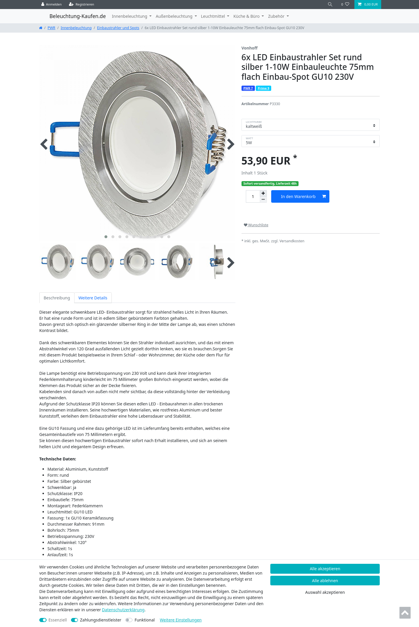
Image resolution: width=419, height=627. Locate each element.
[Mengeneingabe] (253, 196)
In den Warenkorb (303, 196)
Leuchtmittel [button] (213, 16)
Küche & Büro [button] (246, 16)
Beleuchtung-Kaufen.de (77, 16)
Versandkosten (291, 241)
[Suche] (330, 4)
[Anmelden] (51, 4)
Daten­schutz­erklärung (123, 609)
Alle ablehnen (325, 580)
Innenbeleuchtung (76, 27)
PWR (51, 27)
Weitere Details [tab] (93, 298)
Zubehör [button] (276, 16)
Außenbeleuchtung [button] (174, 16)
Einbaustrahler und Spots (118, 27)
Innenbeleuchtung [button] (130, 16)
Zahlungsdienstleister (100, 620)
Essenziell (58, 620)
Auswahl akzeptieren (325, 592)
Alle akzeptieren (325, 568)
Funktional (144, 620)
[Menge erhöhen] (263, 193)
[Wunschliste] (345, 4)
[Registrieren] (81, 4)
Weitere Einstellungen (181, 620)
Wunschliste (256, 224)
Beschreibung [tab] (57, 298)
